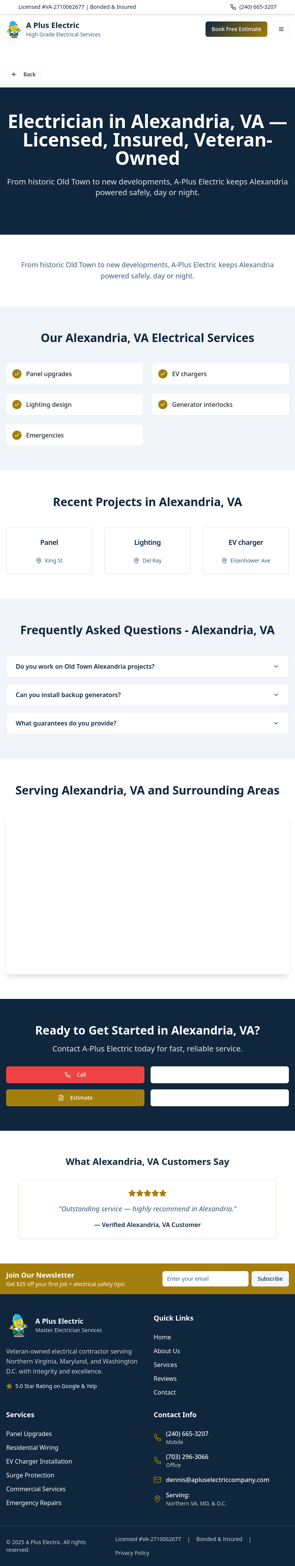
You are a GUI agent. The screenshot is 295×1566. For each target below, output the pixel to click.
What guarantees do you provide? (147, 723)
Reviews (165, 1378)
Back (23, 74)
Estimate (75, 1097)
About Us (167, 1351)
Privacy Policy (132, 1552)
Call (75, 1074)
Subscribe (270, 1278)
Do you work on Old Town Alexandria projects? (147, 666)
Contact (165, 1392)
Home (162, 1337)
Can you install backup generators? (147, 695)
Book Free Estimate (236, 29)
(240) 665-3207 (253, 6)
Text (219, 1074)
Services (165, 1364)
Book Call (220, 1097)
